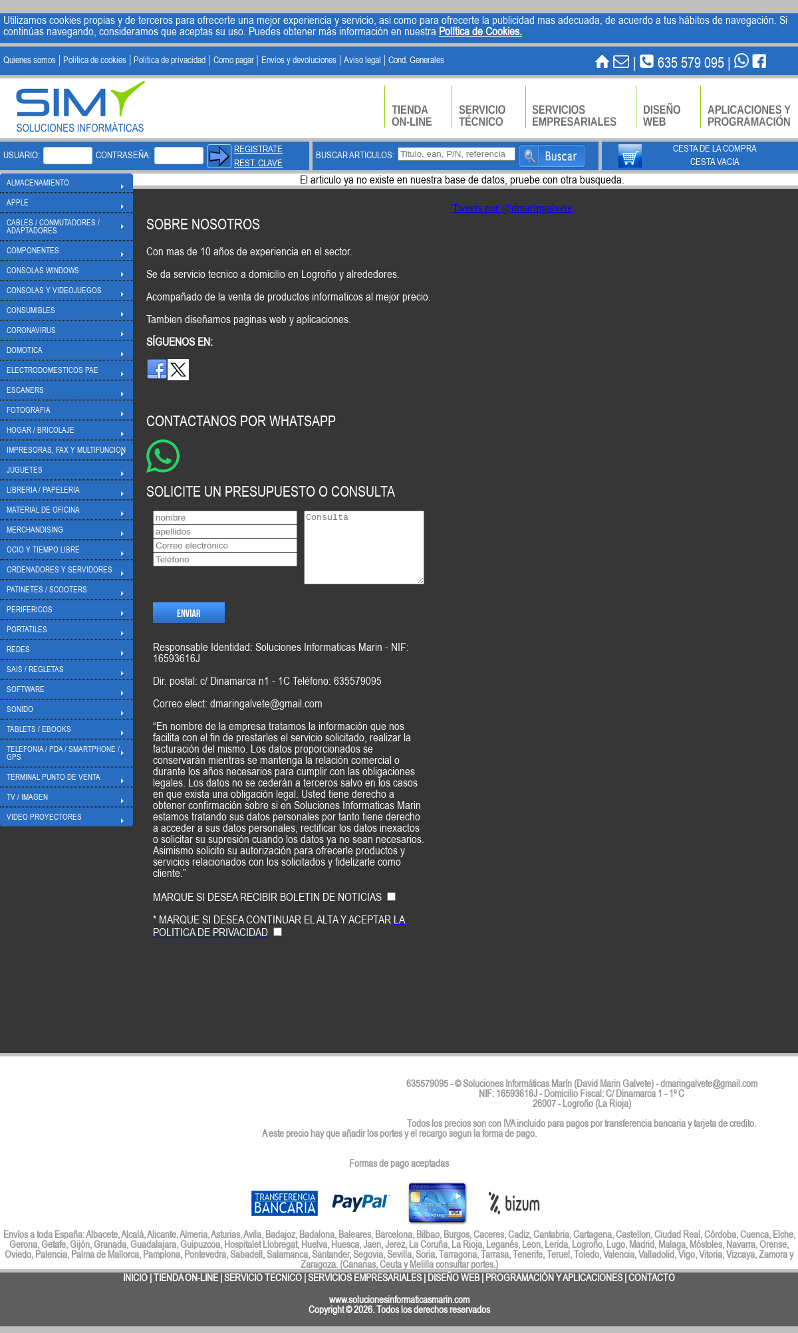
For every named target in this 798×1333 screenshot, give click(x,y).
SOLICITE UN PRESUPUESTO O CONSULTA (270, 491)
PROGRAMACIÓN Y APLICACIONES (553, 1277)
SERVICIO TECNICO (263, 1277)
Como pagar (233, 59)
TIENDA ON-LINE (186, 1277)
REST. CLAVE (258, 163)
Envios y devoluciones (298, 59)
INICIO (135, 1277)
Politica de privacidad (169, 59)
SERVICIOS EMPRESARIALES (365, 1277)
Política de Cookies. (480, 31)
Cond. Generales (416, 59)
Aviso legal (362, 59)
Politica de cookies (94, 59)
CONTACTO (651, 1277)
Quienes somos (29, 59)
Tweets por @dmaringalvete (512, 207)
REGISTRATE (258, 149)
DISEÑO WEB (453, 1277)
